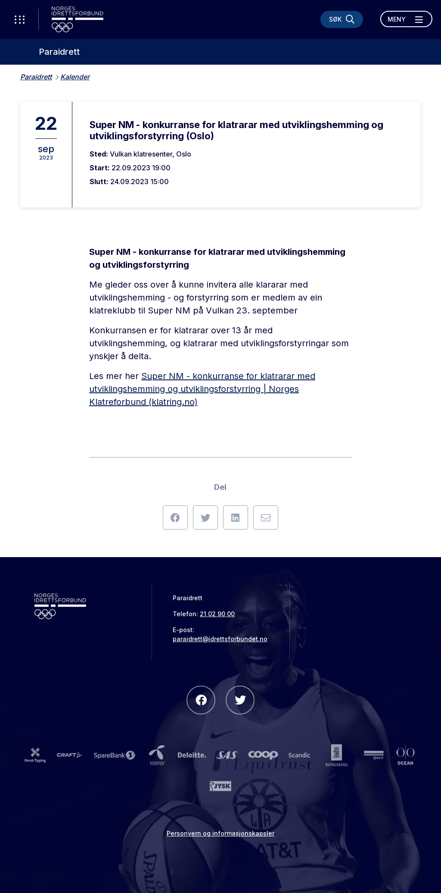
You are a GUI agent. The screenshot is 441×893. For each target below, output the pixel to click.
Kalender (75, 76)
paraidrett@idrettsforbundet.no (220, 638)
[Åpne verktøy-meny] (19, 19)
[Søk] (341, 19)
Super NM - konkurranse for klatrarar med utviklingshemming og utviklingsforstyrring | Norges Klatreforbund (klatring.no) (202, 389)
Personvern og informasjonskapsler (220, 833)
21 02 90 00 (217, 613)
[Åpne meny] (406, 19)
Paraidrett (59, 52)
